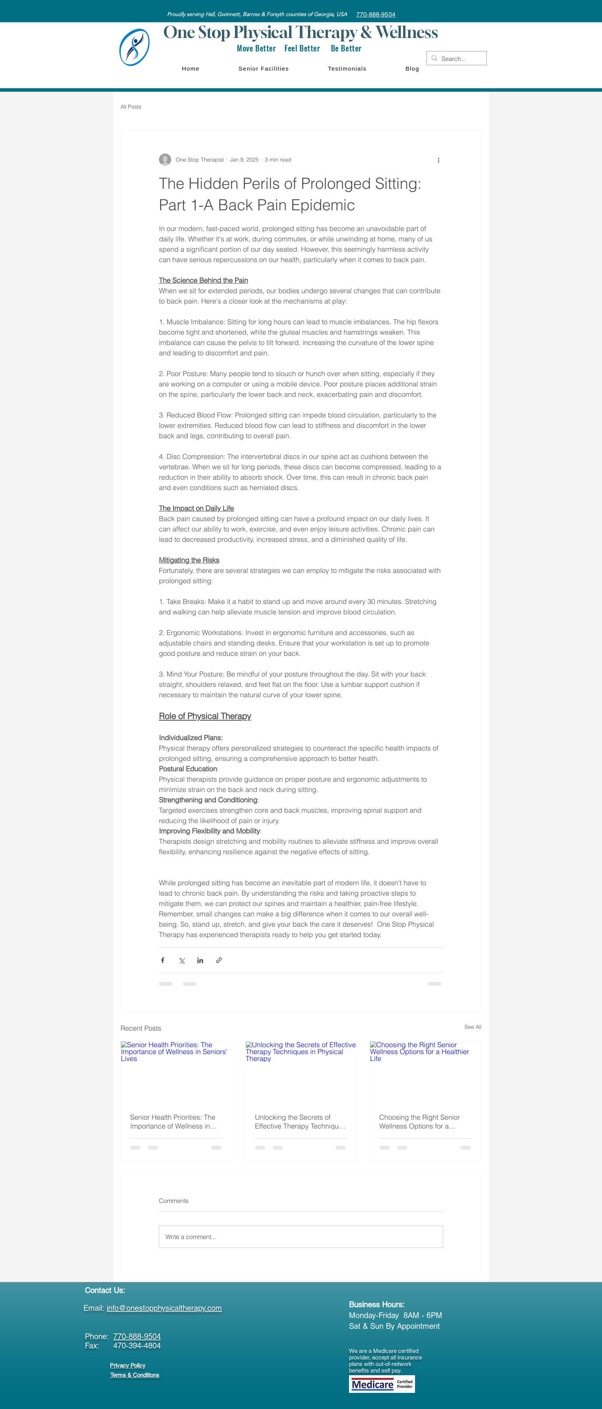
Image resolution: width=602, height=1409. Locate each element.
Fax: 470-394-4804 (123, 1345)
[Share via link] (219, 960)
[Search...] (456, 58)
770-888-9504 (137, 1336)
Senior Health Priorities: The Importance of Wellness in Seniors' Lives (172, 1121)
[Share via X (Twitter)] (181, 960)
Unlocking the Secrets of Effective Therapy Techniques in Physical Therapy (300, 1121)
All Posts (131, 106)
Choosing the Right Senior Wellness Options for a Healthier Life (419, 1121)
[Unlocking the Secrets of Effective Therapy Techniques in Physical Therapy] (301, 1072)
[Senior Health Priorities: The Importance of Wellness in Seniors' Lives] (176, 1072)
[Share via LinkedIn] (200, 960)
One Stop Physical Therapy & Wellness (300, 31)
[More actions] (438, 159)
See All (473, 1026)
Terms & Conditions (134, 1375)
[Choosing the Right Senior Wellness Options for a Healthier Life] (425, 1072)
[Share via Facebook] (162, 960)
